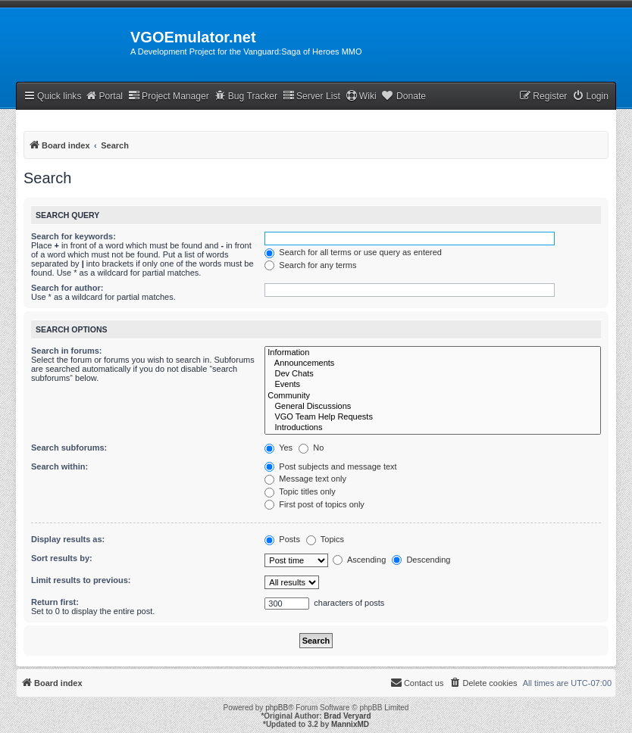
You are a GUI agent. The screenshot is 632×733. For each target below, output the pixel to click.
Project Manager (168, 95)
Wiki (361, 95)
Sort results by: (61, 558)
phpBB (276, 707)
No (311, 447)
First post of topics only (314, 504)
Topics (325, 539)
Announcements (432, 363)
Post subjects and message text (330, 466)
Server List (311, 95)
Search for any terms (310, 265)
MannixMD (350, 724)
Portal (104, 95)
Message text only (305, 478)
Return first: (55, 602)
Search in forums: (66, 350)
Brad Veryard (347, 716)
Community (432, 396)
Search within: (59, 466)
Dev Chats (432, 374)
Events (432, 384)
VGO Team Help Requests (432, 417)
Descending (421, 559)
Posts (282, 539)
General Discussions (432, 406)
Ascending (359, 559)
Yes (278, 447)
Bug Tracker (245, 95)
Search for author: (67, 287)
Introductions (432, 428)
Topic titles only (299, 491)
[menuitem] (590, 96)
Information (432, 353)
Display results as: (68, 539)
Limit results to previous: (80, 580)
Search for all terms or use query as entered (353, 252)
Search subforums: (69, 447)
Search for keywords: (73, 236)
